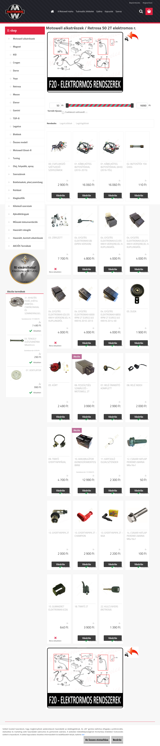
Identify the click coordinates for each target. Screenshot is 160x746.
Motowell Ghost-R (22, 150)
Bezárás (115, 740)
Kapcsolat (109, 11)
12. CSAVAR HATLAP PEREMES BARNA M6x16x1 (137, 462)
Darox (16, 70)
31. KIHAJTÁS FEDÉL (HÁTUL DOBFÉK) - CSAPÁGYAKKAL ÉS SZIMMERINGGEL (33, 305)
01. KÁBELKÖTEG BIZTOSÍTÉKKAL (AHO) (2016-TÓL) (111, 167)
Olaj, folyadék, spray (23, 166)
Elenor (16, 102)
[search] (141, 11)
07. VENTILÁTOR (33, 370)
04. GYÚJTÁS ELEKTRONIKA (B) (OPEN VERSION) (83, 241)
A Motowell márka (65, 11)
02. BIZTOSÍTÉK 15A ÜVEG (137, 165)
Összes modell (20, 142)
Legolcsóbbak (66, 123)
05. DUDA (131, 311)
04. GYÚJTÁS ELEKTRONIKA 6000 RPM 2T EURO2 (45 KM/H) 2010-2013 (85, 316)
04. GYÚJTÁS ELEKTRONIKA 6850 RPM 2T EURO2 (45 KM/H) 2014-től (111, 316)
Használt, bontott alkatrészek (28, 238)
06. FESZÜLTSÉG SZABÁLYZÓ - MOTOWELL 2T (83, 388)
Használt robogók (22, 230)
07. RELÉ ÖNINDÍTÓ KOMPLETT (110, 387)
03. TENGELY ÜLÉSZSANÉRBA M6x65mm (32, 342)
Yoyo (15, 78)
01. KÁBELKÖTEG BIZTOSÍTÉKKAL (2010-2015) (83, 167)
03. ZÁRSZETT (55, 237)
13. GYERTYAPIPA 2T (58, 532)
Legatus (17, 126)
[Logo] (26, 11)
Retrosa (17, 86)
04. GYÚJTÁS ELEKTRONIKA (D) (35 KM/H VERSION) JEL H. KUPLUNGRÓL (59, 316)
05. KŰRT (53, 385)
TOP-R (16, 118)
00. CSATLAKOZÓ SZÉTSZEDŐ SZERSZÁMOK (56, 167)
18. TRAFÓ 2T (81, 606)
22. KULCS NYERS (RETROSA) (109, 608)
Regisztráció (147, 2)
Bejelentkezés (134, 2)
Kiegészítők (19, 198)
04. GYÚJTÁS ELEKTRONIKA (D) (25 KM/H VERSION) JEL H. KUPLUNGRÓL (138, 242)
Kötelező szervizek (22, 206)
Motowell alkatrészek (24, 38)
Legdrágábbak (82, 123)
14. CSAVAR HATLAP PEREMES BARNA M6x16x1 (137, 536)
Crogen (16, 62)
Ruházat (17, 190)
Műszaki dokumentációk (25, 222)
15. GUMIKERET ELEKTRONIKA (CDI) (58, 608)
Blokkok (17, 134)
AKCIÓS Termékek (22, 246)
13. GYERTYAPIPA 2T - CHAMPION (86, 534)
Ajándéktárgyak (21, 214)
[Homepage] (52, 11)
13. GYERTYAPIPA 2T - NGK (112, 534)
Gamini (16, 110)
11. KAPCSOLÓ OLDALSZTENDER (109, 460)
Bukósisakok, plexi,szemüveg (27, 182)
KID (15, 54)
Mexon (16, 94)
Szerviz (119, 11)
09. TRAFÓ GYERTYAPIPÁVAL (57, 460)
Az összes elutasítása (90, 740)
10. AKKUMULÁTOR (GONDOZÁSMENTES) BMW (85, 462)
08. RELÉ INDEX (134, 385)
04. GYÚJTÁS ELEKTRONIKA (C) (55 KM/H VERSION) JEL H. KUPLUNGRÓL (112, 242)
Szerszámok (19, 174)
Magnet (17, 46)
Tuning (16, 158)
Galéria (99, 11)
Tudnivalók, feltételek (85, 11)
